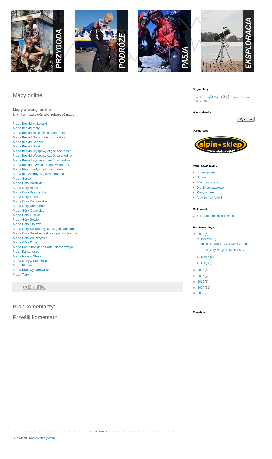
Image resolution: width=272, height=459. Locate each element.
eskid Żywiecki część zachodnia (47, 160)
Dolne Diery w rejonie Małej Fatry (222, 250)
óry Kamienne (34, 206)
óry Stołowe (33, 224)
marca (205, 257)
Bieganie (197, 97)
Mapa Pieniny (23, 265)
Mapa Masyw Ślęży (27, 256)
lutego (205, 263)
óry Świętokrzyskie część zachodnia (50, 229)
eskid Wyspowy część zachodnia (47, 151)
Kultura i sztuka (241, 97)
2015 (201, 281)
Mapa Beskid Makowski (30, 123)
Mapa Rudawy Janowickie (31, 270)
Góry (213, 96)
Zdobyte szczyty (207, 182)
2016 (201, 276)
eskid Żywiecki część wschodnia (47, 165)
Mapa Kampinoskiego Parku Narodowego (43, 247)
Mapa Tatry (21, 274)
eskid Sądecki (34, 142)
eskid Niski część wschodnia (44, 137)
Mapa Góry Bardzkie (28, 183)
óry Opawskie (34, 210)
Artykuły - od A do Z (209, 197)
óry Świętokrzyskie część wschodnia (50, 233)
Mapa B (18, 133)
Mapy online (205, 192)
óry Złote (30, 242)
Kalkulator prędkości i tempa (215, 215)
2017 (201, 270)
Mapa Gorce (22, 178)
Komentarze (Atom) (42, 438)
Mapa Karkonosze (26, 251)
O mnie (201, 177)
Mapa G (18, 188)
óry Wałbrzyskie (35, 238)
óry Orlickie (32, 215)
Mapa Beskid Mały (26, 128)
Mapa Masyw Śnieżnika (30, 261)
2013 (201, 293)
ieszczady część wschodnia (44, 174)
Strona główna (97, 431)
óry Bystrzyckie (35, 192)
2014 (201, 287)
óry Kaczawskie (35, 201)
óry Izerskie (32, 197)
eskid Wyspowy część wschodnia (48, 155)
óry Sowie (31, 219)
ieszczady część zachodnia (43, 169)
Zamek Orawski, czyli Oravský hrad (223, 244)
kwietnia (207, 239)
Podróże (198, 101)
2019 (201, 234)
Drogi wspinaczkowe (210, 187)
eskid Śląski (32, 146)
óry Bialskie (32, 188)
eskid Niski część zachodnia (44, 133)
